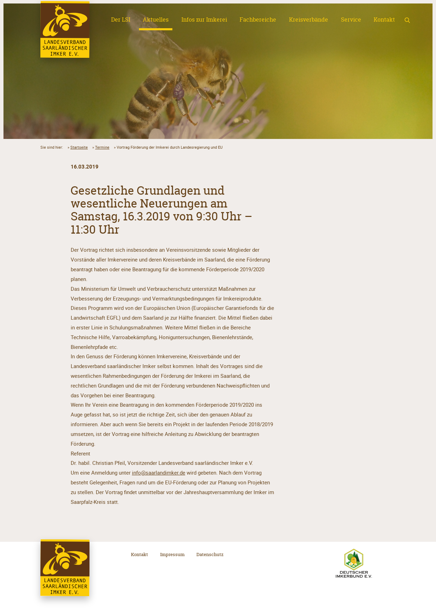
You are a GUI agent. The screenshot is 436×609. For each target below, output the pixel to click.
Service (351, 19)
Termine (102, 147)
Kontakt (384, 19)
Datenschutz (210, 554)
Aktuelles (156, 19)
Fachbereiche (258, 19)
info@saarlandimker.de (158, 472)
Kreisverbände (308, 19)
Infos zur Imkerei (204, 19)
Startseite (79, 147)
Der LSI (120, 19)
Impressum (172, 554)
